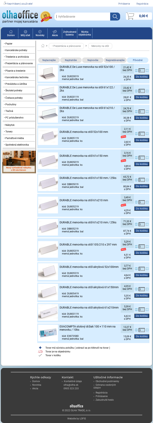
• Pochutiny (10, 104)
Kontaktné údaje (72, 381)
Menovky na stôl (100, 46)
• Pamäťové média (14, 138)
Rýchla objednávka (84, 33)
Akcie (55, 34)
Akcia (34, 388)
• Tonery (8, 131)
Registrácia (142, 3)
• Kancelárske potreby (15, 50)
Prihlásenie (124, 3)
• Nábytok (9, 125)
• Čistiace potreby (13, 98)
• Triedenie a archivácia (16, 56)
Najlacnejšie (49, 60)
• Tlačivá (8, 111)
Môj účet (25, 34)
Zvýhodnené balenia (69, 33)
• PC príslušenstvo (14, 117)
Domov (11, 34)
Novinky (40, 34)
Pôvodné (137, 60)
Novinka (35, 385)
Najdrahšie (71, 60)
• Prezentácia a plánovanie (18, 63)
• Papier (8, 43)
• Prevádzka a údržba (15, 84)
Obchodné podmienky (106, 381)
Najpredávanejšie (115, 60)
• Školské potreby (13, 90)
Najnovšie (92, 60)
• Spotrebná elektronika (16, 144)
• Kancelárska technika (16, 77)
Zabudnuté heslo (103, 399)
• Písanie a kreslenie (14, 70)
